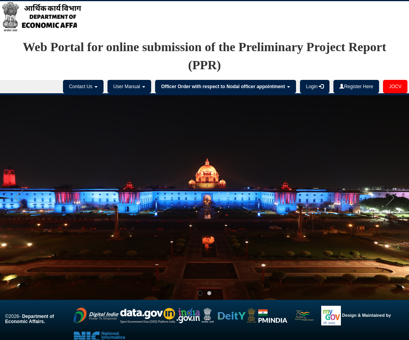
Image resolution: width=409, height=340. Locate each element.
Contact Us (83, 86)
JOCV (395, 86)
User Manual (129, 86)
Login (315, 86)
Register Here (356, 86)
